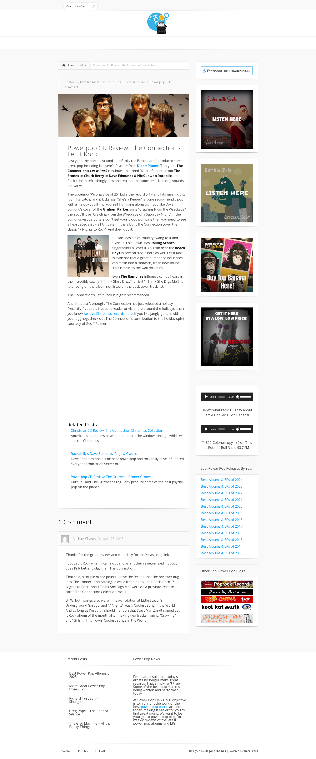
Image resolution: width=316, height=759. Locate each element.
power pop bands (154, 706)
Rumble (83, 751)
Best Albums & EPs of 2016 (221, 533)
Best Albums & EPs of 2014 (221, 546)
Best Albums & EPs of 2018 (221, 519)
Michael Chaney (84, 538)
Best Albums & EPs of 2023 (221, 486)
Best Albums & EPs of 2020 (221, 506)
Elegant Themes (215, 751)
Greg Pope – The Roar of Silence (88, 712)
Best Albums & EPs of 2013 (221, 553)
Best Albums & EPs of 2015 (221, 539)
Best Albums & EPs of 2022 (221, 493)
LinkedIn (100, 751)
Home (70, 65)
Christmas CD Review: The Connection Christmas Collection (117, 430)
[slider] (222, 397)
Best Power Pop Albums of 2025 (90, 675)
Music (84, 65)
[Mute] (237, 397)
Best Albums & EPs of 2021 (221, 499)
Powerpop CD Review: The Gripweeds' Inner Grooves (112, 476)
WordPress (251, 751)
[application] (227, 397)
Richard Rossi (90, 82)
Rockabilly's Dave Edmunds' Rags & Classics (104, 453)
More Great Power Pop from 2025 (87, 687)
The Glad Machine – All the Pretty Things (90, 725)
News (143, 82)
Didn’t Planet (148, 165)
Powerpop (157, 82)
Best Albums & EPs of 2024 (221, 479)
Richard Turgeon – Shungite (83, 700)
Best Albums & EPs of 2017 (221, 526)
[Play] (206, 397)
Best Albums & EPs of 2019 (221, 513)
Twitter (66, 751)
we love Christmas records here (108, 313)
